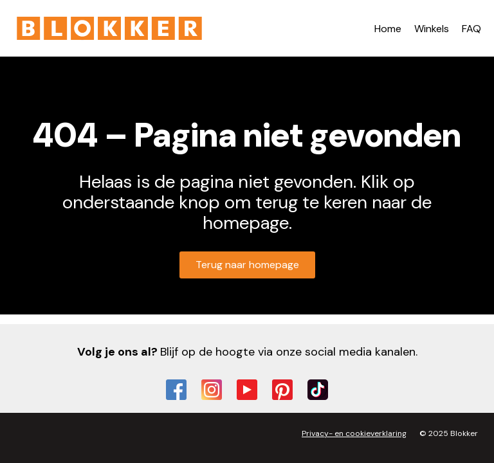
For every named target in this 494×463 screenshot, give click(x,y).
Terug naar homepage (247, 264)
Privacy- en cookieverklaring (354, 433)
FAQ (471, 28)
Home (387, 28)
